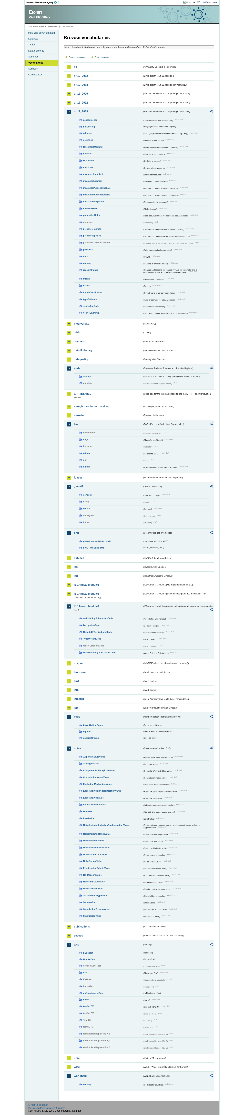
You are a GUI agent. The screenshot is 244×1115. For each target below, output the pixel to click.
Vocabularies (35, 62)
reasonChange (90, 270)
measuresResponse (93, 201)
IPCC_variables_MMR (94, 547)
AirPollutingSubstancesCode (98, 618)
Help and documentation (41, 32)
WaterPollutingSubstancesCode (99, 652)
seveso (78, 935)
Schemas (33, 56)
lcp (76, 707)
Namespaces (35, 74)
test (76, 944)
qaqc (85, 256)
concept (87, 495)
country (87, 1084)
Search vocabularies (77, 57)
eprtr (77, 368)
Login (188, 2)
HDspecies (88, 160)
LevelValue (88, 818)
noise (77, 748)
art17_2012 (81, 102)
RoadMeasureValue (93, 888)
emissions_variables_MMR (97, 541)
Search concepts (102, 57)
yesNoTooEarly (91, 306)
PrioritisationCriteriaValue (96, 868)
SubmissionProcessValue (96, 909)
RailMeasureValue (92, 875)
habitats (87, 153)
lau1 (76, 681)
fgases (78, 477)
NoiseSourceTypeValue (95, 854)
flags (85, 439)
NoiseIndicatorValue (93, 840)
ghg (76, 532)
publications (82, 926)
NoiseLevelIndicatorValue (96, 847)
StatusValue (89, 902)
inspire (78, 663)
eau (85, 972)
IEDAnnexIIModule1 (86, 584)
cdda (77, 332)
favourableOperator (93, 147)
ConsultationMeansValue (96, 777)
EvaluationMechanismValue (97, 784)
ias (76, 566)
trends (86, 285)
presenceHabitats (92, 229)
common (79, 341)
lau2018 (79, 699)
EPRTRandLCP (83, 393)
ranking (87, 263)
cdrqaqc (87, 133)
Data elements (36, 50)
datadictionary (83, 350)
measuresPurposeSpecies (96, 194)
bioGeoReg (89, 126)
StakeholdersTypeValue (95, 895)
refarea (86, 453)
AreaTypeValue (91, 763)
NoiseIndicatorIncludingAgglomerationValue (106, 825)
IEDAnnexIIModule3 (86, 593)
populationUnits (91, 215)
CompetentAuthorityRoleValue (99, 770)
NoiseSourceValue (92, 861)
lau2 (76, 690)
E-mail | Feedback (38, 1104)
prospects (88, 249)
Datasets (33, 38)
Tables (31, 44)
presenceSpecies (92, 235)
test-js (86, 999)
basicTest (88, 953)
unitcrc (86, 466)
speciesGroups (91, 738)
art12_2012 (81, 75)
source (86, 508)
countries (88, 140)
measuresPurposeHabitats (96, 188)
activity (87, 376)
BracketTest (89, 959)
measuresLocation (92, 181)
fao (76, 424)
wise (77, 1067)
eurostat (79, 415)
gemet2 (78, 486)
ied (76, 575)
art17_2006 (81, 93)
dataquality (81, 359)
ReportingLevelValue (94, 881)
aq (75, 66)
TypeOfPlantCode (92, 639)
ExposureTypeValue (93, 798)
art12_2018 (81, 84)
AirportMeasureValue (94, 756)
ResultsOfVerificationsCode (97, 632)
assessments (90, 120)
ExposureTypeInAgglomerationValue (102, 791)
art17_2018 (81, 111)
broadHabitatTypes (93, 725)
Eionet (41, 26)
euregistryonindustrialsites (91, 406)
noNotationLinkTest (93, 993)
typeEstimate (90, 299)
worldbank (80, 1075)
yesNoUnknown (91, 313)
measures (88, 167)
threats (86, 278)
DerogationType (91, 625)
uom (77, 1058)
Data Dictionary (53, 26)
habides (79, 558)
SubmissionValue (92, 916)
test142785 (88, 1006)
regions (87, 731)
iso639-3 (87, 811)
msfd (77, 716)
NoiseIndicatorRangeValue (96, 834)
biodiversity (81, 323)
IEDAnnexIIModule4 (86, 606)
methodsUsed (90, 208)
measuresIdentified (93, 174)
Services (33, 68)
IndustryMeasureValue (94, 804)
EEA (42, 2)
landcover (80, 672)
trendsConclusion (92, 292)
